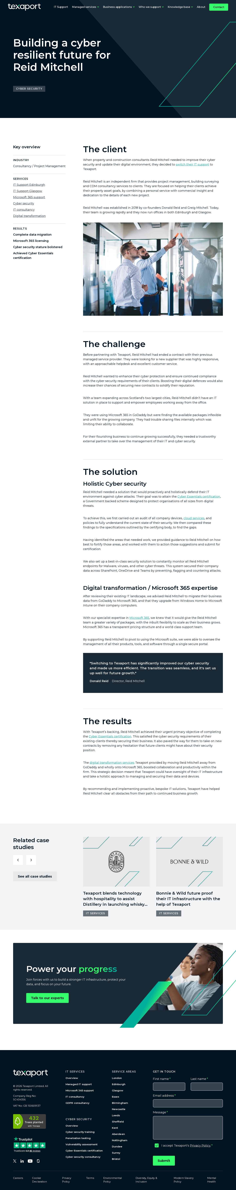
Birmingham (120, 1102)
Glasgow (117, 1090)
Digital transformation (29, 216)
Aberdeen (118, 1134)
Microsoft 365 (139, 618)
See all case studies (35, 876)
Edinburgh (118, 1084)
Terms (90, 1178)
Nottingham (120, 1140)
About (201, 7)
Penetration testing (78, 1138)
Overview (72, 1078)
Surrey (116, 1152)
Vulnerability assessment (82, 1144)
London (117, 1078)
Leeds (116, 1115)
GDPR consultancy (77, 1102)
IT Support (61, 7)
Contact (218, 7)
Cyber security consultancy (83, 1156)
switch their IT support (192, 164)
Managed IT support (79, 1084)
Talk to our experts (47, 998)
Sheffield (118, 1121)
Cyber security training (80, 1131)
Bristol (116, 1159)
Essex (115, 1096)
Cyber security (23, 203)
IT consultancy (24, 210)
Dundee (117, 1146)
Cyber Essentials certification (198, 496)
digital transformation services (112, 762)
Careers (18, 1178)
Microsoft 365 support (29, 197)
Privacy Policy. (200, 1145)
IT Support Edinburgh (29, 185)
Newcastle (118, 1109)
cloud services (194, 518)
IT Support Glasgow (27, 191)
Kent (115, 1127)
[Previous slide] (18, 860)
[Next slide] (31, 860)
